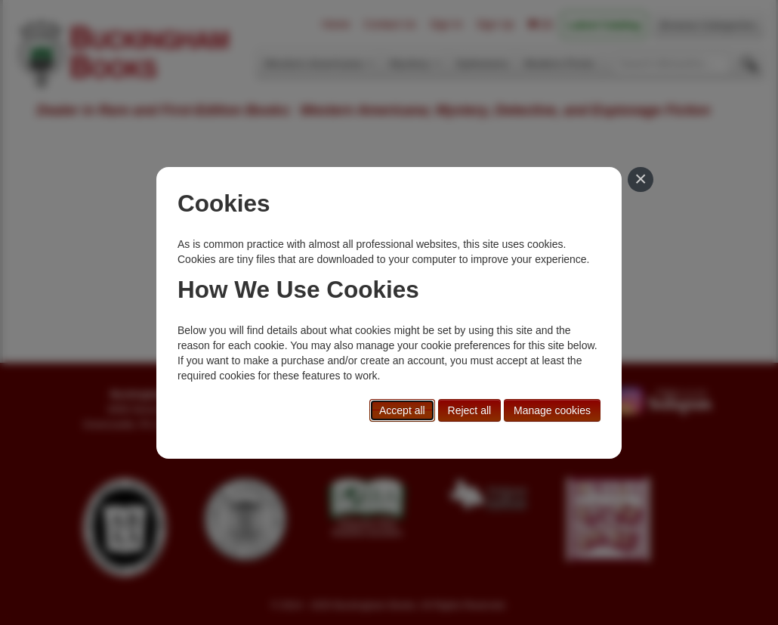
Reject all (470, 410)
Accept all (402, 410)
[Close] (640, 180)
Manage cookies (552, 410)
